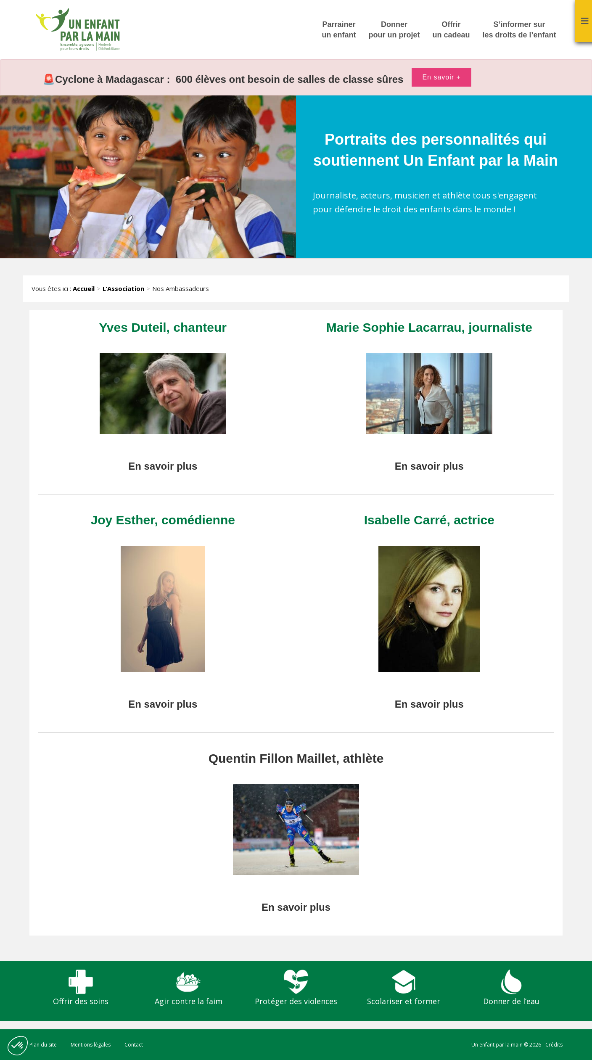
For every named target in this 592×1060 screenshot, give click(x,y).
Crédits (554, 1044)
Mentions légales (91, 1044)
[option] (296, 77)
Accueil (84, 288)
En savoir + (441, 77)
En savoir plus (162, 466)
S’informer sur (519, 30)
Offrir (451, 30)
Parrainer (339, 30)
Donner (394, 30)
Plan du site (43, 1044)
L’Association (123, 288)
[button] (18, 1046)
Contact (133, 1044)
